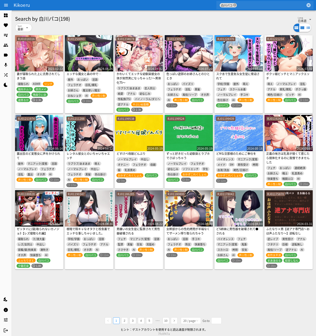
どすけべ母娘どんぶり (131, 153)
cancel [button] (235, 5)
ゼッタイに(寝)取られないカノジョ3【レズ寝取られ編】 (38, 231)
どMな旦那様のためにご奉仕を (236, 153)
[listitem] (6, 15)
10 (166, 320)
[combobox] (271, 5)
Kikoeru (22, 5)
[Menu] (6, 5)
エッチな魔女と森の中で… (84, 74)
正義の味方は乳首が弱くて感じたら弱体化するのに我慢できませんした (288, 157)
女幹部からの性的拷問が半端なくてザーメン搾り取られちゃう (188, 231)
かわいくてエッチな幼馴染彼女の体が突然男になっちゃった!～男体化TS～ (139, 78)
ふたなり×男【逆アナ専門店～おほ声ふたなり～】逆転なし (288, 231)
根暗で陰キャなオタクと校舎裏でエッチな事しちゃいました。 (88, 231)
